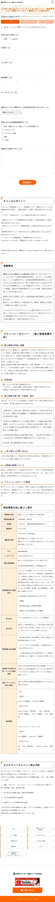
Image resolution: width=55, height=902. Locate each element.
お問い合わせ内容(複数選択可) (12, 122)
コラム (41, 846)
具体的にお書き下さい (9, 149)
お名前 (3, 47)
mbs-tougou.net (22, 551)
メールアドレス (7, 92)
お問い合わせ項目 (7, 35)
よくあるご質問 (40, 841)
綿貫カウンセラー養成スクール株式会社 (16, 274)
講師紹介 (13, 846)
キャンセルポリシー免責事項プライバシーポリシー (13, 853)
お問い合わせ (28, 890)
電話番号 (4, 77)
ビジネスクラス (40, 835)
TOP (13, 829)
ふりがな (4, 62)
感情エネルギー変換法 (40, 829)
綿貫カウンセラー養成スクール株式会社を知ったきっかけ (22, 107)
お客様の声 (13, 841)
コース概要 (13, 835)
